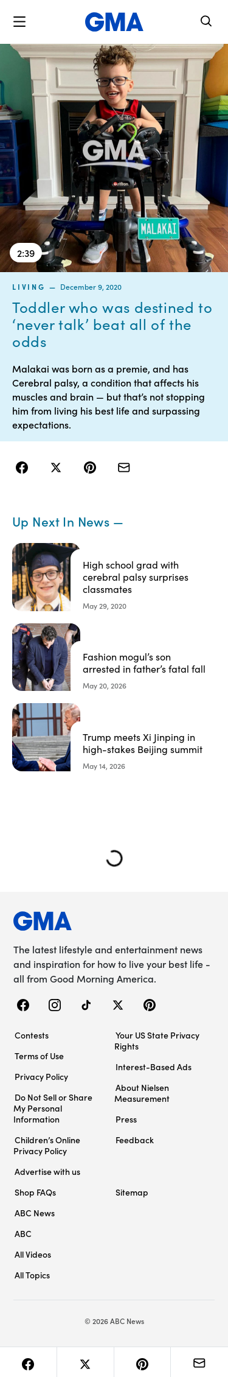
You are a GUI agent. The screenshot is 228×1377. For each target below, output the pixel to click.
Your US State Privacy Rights (156, 1040)
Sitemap (132, 1192)
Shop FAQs (35, 1192)
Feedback (135, 1139)
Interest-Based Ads (154, 1066)
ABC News (35, 1213)
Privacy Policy (41, 1076)
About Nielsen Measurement (142, 1092)
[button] (19, 22)
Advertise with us (47, 1171)
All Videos (33, 1254)
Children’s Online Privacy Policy (46, 1145)
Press (126, 1119)
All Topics (32, 1275)
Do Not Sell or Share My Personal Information (52, 1108)
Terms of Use (39, 1055)
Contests (32, 1035)
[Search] (207, 22)
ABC (23, 1233)
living (29, 287)
